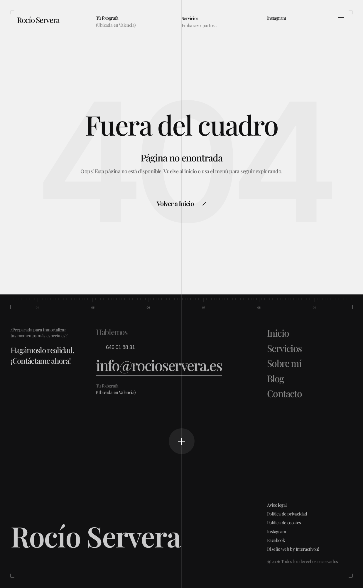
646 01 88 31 (120, 347)
